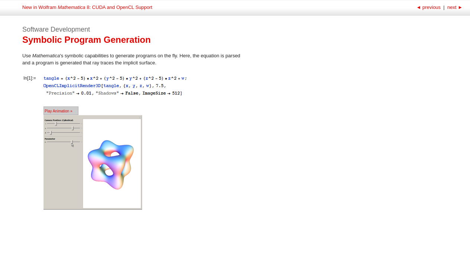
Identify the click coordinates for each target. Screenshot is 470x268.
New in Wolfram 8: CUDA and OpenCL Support (87, 7)
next (454, 7)
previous (429, 7)
